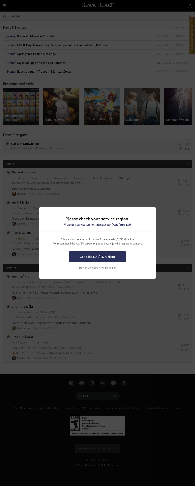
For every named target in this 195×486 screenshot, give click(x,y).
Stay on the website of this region (97, 267)
